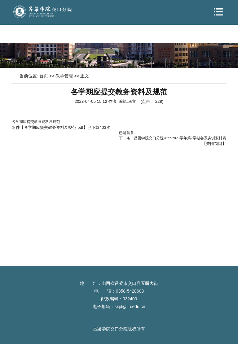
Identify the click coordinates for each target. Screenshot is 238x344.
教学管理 (64, 75)
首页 (43, 75)
